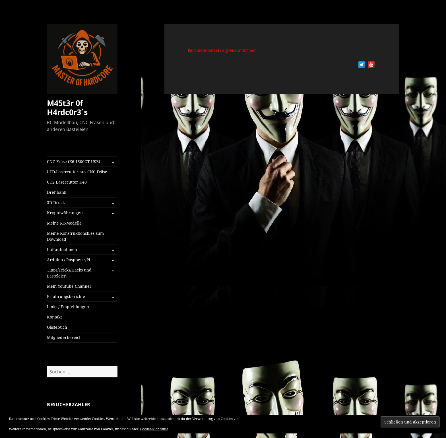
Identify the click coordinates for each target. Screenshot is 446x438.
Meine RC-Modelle (64, 223)
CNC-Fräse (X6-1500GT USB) (73, 161)
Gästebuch (57, 327)
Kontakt (54, 317)
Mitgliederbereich (64, 337)
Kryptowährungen (65, 212)
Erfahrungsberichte (66, 296)
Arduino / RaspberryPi (68, 259)
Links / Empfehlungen (68, 306)
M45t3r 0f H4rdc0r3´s (67, 107)
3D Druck (56, 202)
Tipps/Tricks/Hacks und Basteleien (69, 273)
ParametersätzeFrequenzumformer (222, 50)
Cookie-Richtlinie (154, 429)
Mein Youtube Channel (69, 286)
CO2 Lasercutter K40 (67, 182)
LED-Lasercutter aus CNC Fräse (77, 171)
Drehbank (56, 192)
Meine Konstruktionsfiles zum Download (75, 236)
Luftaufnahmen (62, 249)
